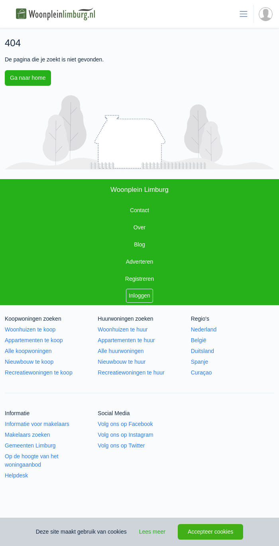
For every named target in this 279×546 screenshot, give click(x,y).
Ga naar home (28, 78)
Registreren (139, 279)
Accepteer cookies (210, 531)
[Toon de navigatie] (243, 14)
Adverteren (139, 261)
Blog (139, 244)
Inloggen (139, 295)
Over (139, 227)
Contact (139, 210)
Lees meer (152, 531)
